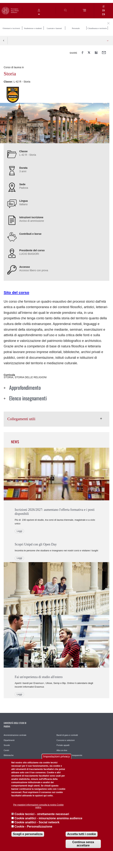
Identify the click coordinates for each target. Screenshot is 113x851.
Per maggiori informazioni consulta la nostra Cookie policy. (38, 806)
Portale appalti (63, 745)
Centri (6, 750)
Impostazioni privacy (56, 756)
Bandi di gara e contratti (67, 735)
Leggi (19, 531)
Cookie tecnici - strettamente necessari (42, 814)
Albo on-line (62, 750)
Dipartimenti (9, 740)
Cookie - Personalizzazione (33, 826)
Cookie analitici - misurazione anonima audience (48, 818)
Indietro (3, 40)
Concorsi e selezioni (66, 740)
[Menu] (84, 10)
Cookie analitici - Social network (37, 822)
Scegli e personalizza (28, 834)
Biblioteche (9, 755)
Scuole (7, 745)
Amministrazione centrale (15, 735)
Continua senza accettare (83, 844)
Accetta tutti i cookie (81, 834)
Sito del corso (16, 292)
